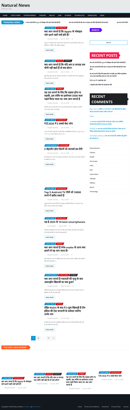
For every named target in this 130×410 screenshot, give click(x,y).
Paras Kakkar (51, 226)
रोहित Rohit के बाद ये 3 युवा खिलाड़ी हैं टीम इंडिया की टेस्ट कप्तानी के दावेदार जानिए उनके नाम (64, 311)
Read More (50, 50)
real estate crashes (96, 136)
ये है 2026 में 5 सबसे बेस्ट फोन (58, 123)
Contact (126, 407)
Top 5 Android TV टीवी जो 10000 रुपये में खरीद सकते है (62, 193)
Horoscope (92, 15)
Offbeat (68, 15)
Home (5, 15)
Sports (92, 187)
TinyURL (92, 129)
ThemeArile (37, 407)
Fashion (42, 15)
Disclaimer (105, 407)
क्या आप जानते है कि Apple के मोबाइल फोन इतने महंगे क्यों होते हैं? (63, 33)
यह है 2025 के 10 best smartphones (64, 222)
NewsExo (27, 407)
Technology (79, 15)
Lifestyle (93, 179)
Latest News (15, 15)
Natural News (15, 5)
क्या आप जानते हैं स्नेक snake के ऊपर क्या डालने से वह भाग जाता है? (64, 249)
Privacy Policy (116, 407)
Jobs (60, 15)
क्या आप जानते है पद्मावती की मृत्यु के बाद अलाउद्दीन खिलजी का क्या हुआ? (63, 280)
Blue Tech (93, 109)
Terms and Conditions (91, 407)
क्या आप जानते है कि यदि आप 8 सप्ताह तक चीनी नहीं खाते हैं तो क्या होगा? (64, 66)
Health (52, 15)
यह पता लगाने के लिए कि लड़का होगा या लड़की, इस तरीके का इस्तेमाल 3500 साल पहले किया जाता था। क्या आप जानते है (63, 96)
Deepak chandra (52, 39)
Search (95, 30)
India (102, 15)
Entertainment (30, 15)
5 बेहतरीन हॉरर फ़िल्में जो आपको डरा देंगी (63, 149)
